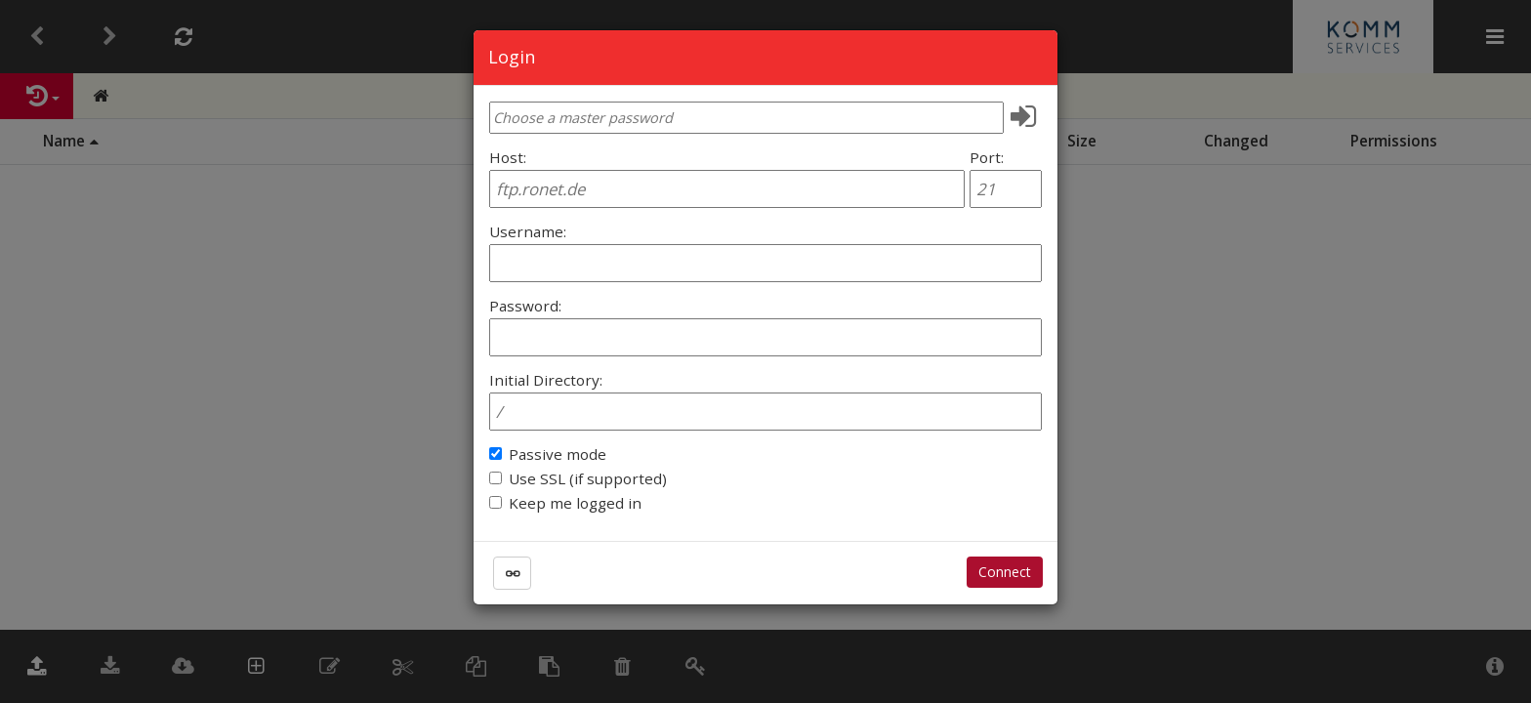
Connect (1004, 571)
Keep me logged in (575, 503)
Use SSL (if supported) (588, 478)
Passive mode (557, 454)
